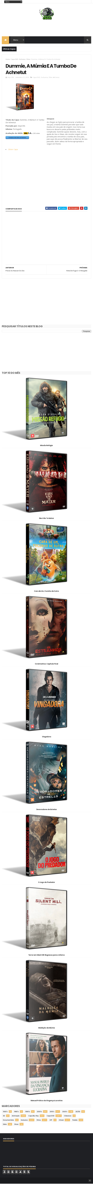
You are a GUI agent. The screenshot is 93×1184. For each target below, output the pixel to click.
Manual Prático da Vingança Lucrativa (46, 1101)
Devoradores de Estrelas (46, 810)
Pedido (75, 1120)
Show (16, 1125)
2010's (52, 1112)
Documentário (8, 1120)
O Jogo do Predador (46, 882)
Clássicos (67, 1116)
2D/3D (78, 1112)
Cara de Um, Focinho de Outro (46, 591)
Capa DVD (14, 59)
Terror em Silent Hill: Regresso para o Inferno (46, 955)
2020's (64, 1112)
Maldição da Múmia (46, 1028)
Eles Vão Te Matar (46, 518)
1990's (27, 1112)
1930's (5, 1112)
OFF (51, 1120)
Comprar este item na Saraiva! (17, 138)
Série (5, 1125)
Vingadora (46, 737)
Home (8, 59)
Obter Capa (13, 149)
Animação (15, 1116)
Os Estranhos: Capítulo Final (46, 664)
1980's (16, 1112)
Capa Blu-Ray (33, 1116)
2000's (39, 1112)
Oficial (61, 1120)
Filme (28, 59)
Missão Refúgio (46, 446)
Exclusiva (22, 59)
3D (4, 1116)
